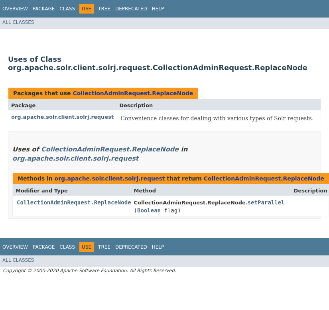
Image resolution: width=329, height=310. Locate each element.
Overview (15, 9)
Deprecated (131, 9)
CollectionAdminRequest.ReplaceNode (133, 93)
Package (44, 9)
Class (67, 9)
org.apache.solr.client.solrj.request (62, 117)
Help (158, 9)
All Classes (18, 22)
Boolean (149, 210)
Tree (104, 9)
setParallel (266, 202)
